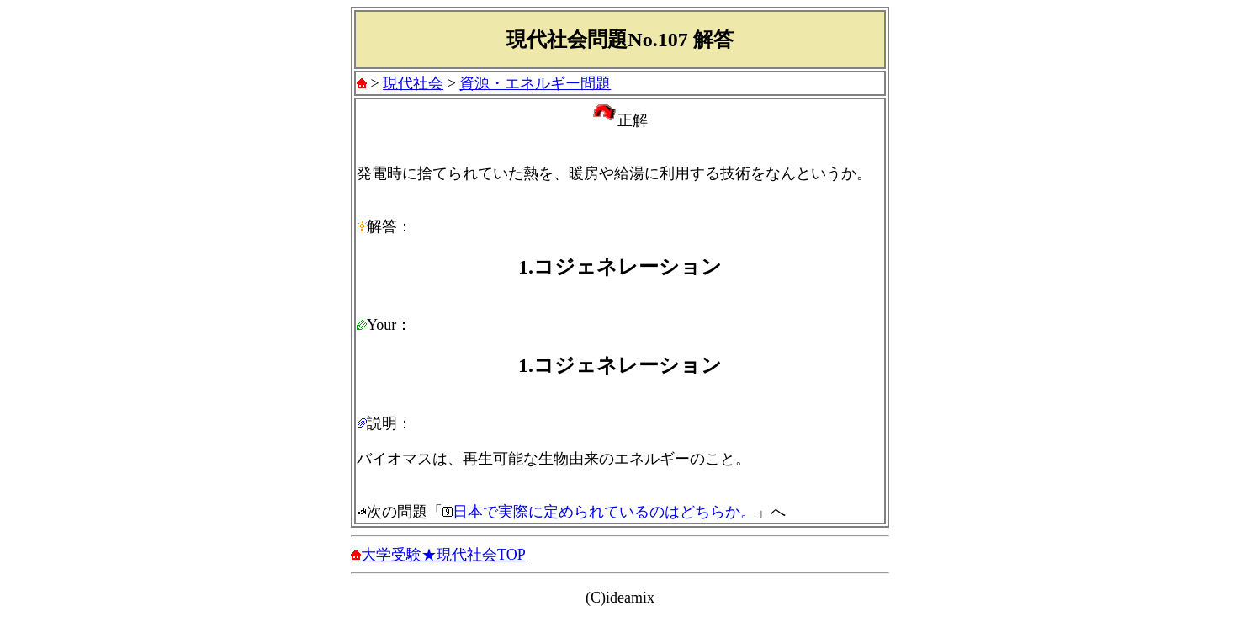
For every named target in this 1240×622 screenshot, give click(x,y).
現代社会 (413, 83)
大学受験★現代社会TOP (443, 554)
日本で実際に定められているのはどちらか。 (604, 511)
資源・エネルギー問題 (535, 83)
